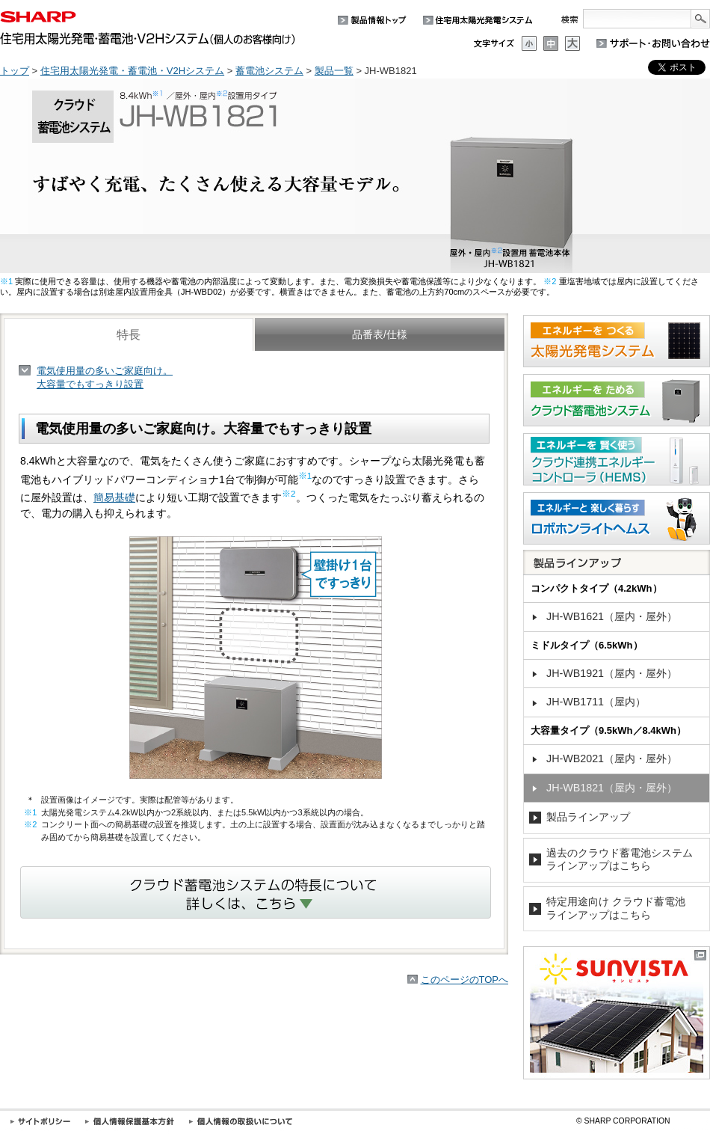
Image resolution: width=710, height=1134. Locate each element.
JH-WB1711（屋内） (596, 702)
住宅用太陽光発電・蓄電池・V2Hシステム (132, 70)
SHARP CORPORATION (623, 1121)
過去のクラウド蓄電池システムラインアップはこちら (619, 859)
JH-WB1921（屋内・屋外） (611, 673)
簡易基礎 (114, 497)
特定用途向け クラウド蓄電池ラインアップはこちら (615, 908)
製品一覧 (334, 70)
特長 (129, 334)
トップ (14, 70)
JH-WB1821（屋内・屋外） (611, 788)
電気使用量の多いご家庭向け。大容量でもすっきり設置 (105, 377)
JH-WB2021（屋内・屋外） (611, 758)
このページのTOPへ (465, 979)
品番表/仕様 (379, 334)
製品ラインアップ (588, 817)
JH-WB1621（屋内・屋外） (611, 616)
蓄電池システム (269, 70)
